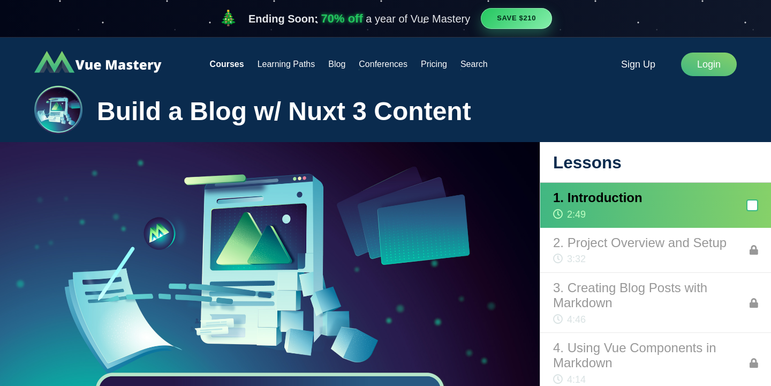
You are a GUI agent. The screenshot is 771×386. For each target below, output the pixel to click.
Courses (227, 64)
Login (709, 64)
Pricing (434, 64)
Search (474, 64)
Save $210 (516, 18)
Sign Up (638, 64)
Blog (336, 64)
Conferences (383, 64)
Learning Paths (286, 64)
